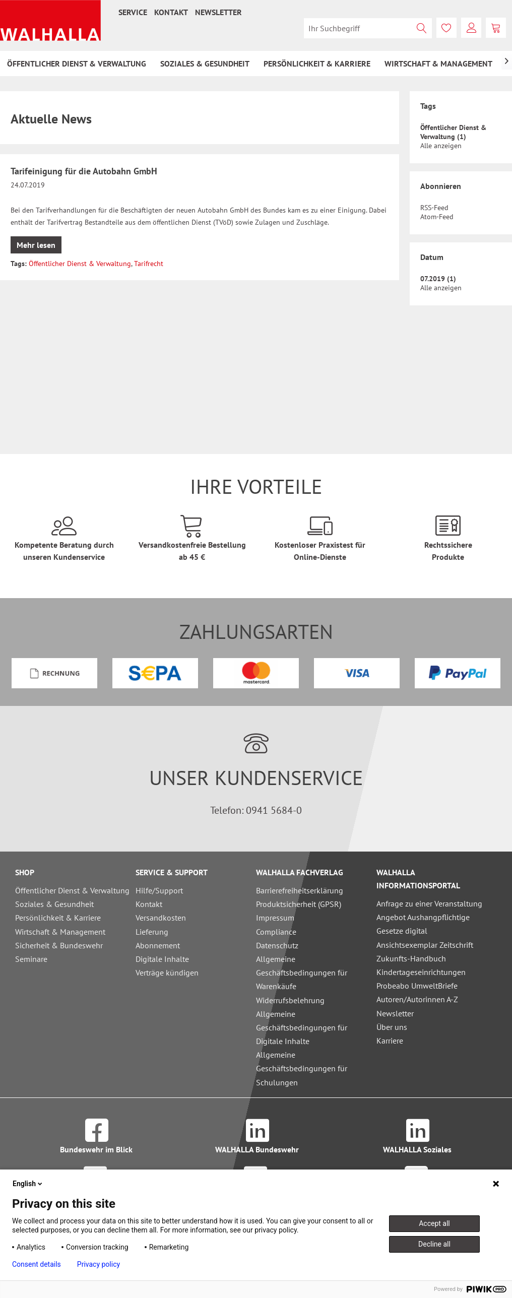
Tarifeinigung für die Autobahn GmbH (84, 171)
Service (132, 12)
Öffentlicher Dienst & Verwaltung (80, 263)
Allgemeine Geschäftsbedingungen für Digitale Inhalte (301, 1027)
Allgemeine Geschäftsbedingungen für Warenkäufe (301, 972)
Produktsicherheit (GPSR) (298, 904)
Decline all (434, 1244)
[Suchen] (422, 28)
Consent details (36, 1264)
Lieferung (152, 932)
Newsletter (218, 12)
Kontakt (171, 12)
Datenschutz (277, 945)
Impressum (275, 918)
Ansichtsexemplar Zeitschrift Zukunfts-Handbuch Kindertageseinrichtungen (424, 958)
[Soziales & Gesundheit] (205, 63)
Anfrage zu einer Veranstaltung (429, 903)
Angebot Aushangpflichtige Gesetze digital (423, 924)
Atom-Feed (437, 216)
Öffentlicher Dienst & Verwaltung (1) (453, 132)
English (28, 1184)
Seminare (31, 959)
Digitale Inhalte (162, 959)
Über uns (391, 1027)
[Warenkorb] (496, 28)
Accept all (434, 1223)
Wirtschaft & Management (60, 932)
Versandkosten (161, 918)
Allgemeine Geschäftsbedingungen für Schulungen (301, 1068)
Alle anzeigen (441, 145)
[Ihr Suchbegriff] (368, 28)
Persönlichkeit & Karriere (58, 918)
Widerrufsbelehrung (290, 1000)
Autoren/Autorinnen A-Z (417, 999)
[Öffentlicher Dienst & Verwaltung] (76, 63)
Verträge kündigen (167, 972)
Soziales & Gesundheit (54, 904)
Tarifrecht (148, 263)
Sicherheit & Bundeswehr (59, 945)
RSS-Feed (434, 207)
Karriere (389, 1040)
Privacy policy (98, 1264)
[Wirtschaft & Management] (438, 63)
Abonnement (158, 945)
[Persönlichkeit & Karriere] (317, 63)
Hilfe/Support (159, 890)
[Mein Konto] (471, 28)
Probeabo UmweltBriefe (417, 986)
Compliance (276, 932)
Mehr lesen (36, 245)
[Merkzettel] (446, 28)
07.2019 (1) (438, 278)
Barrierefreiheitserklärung (299, 890)
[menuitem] (133, 12)
